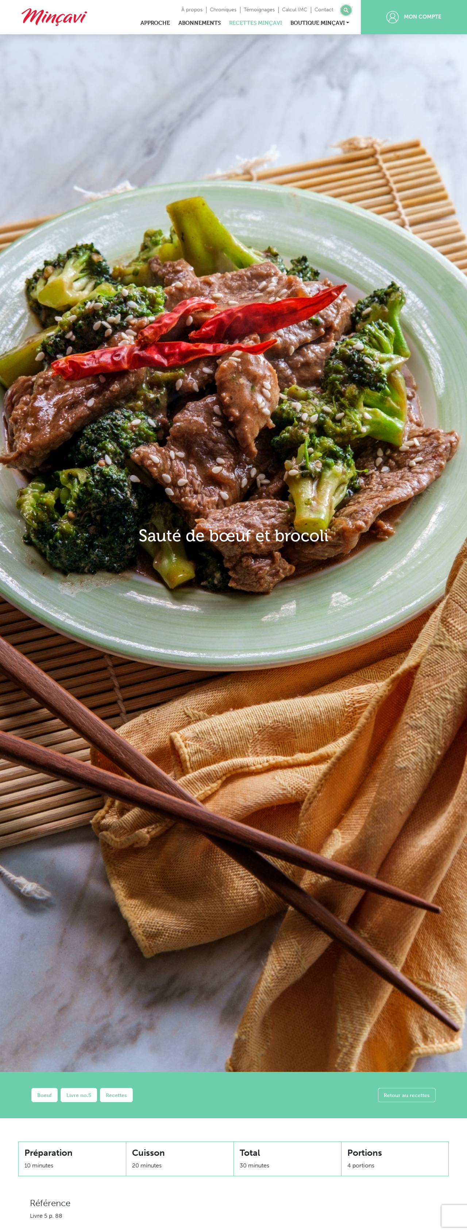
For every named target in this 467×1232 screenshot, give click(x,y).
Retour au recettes (407, 1095)
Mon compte (413, 17)
